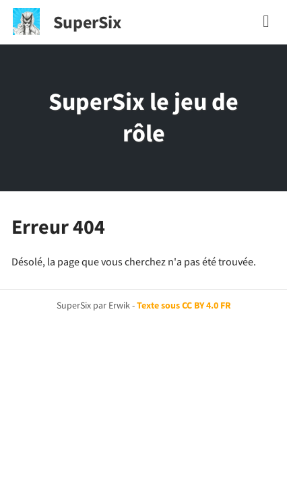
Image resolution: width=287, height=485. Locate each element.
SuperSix (87, 22)
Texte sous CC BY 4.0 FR (184, 305)
